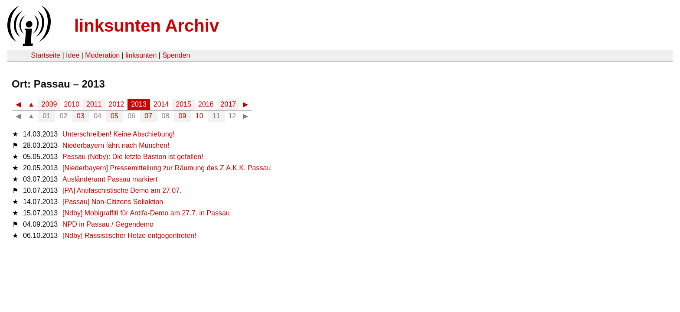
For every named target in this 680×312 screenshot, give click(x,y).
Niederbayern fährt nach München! (115, 145)
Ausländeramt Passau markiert (109, 179)
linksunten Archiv (146, 25)
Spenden (176, 55)
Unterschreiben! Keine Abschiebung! (118, 134)
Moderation (102, 55)
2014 (161, 104)
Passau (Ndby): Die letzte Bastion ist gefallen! (132, 156)
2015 (183, 104)
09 (182, 116)
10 (199, 116)
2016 (206, 104)
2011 (94, 104)
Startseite (45, 55)
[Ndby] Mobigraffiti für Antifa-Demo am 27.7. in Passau (146, 213)
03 (81, 116)
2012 (116, 104)
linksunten (141, 55)
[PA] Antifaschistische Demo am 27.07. (122, 190)
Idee (72, 55)
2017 (228, 104)
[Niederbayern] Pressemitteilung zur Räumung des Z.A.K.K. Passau (166, 168)
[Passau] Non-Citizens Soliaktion (112, 201)
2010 (71, 104)
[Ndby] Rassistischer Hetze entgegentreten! (129, 235)
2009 (49, 104)
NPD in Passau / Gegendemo (108, 224)
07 (148, 116)
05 (114, 116)
